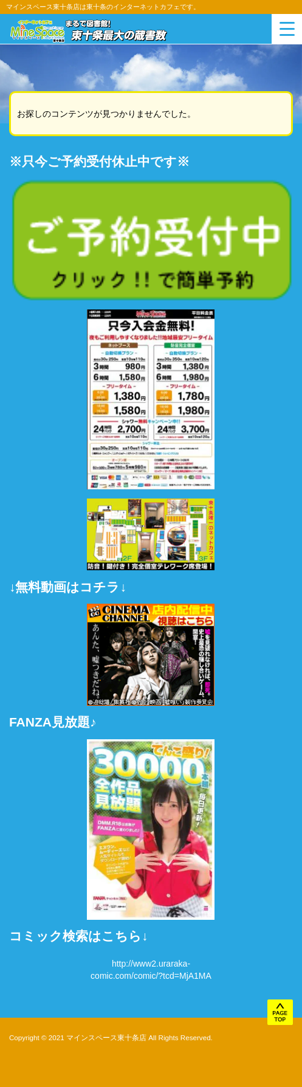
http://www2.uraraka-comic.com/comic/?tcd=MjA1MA (151, 970)
